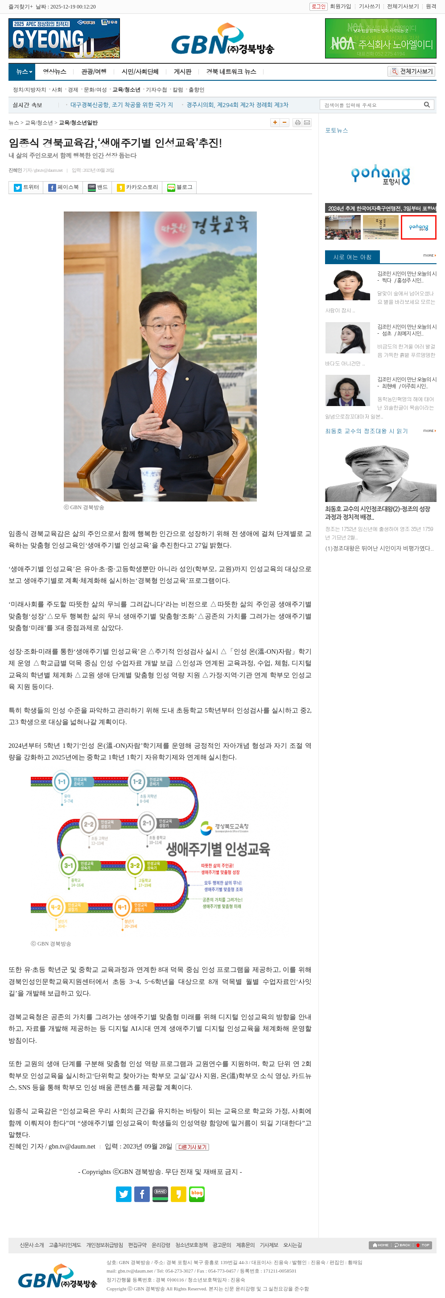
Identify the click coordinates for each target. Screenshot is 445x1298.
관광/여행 (94, 71)
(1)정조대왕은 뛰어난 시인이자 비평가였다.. (379, 549)
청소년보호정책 (191, 1245)
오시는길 (292, 1245)
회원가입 (340, 6)
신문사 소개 (32, 1245)
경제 (73, 90)
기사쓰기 (369, 6)
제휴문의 (245, 1245)
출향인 (197, 90)
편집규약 (137, 1245)
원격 (431, 6)
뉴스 (22, 71)
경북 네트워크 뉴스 (231, 71)
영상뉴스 (54, 71)
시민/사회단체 (140, 71)
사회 (57, 90)
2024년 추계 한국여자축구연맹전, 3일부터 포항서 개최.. (382, 212)
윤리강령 (161, 1245)
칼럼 (178, 90)
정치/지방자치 (29, 90)
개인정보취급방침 (104, 1245)
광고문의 (222, 1245)
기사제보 (269, 1245)
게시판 (182, 71)
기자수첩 (156, 90)
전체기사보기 (403, 6)
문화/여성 (95, 90)
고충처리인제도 (65, 1245)
